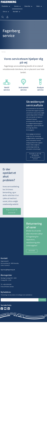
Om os (5, 12)
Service (16, 6)
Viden (38, 6)
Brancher (27, 6)
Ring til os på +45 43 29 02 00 (11, 211)
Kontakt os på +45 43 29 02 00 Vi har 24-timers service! (35, 156)
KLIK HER (32, 251)
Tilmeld (42, 300)
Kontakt (15, 12)
